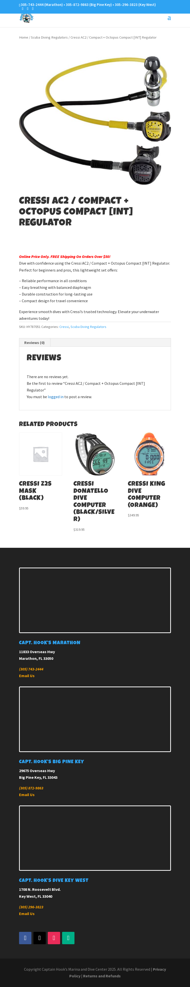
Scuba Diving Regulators (49, 37)
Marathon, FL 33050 (36, 658)
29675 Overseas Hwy (37, 770)
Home (23, 37)
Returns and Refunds (102, 975)
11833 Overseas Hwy (37, 651)
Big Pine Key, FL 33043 (38, 777)
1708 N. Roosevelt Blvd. (40, 889)
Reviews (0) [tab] (34, 342)
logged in (56, 396)
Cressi (64, 326)
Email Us (27, 675)
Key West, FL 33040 (35, 896)
